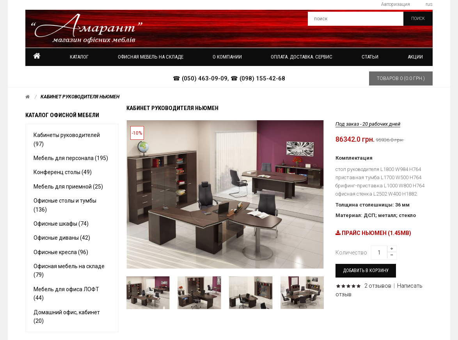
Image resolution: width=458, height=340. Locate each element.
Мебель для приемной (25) (68, 186)
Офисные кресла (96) (61, 252)
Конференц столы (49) (63, 172)
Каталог (79, 57)
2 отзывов (377, 286)
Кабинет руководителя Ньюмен (80, 97)
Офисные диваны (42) (62, 238)
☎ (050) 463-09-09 (200, 78)
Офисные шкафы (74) (61, 224)
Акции (415, 57)
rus (429, 4)
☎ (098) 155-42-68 (258, 78)
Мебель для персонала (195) (71, 158)
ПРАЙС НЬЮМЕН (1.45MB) (373, 233)
